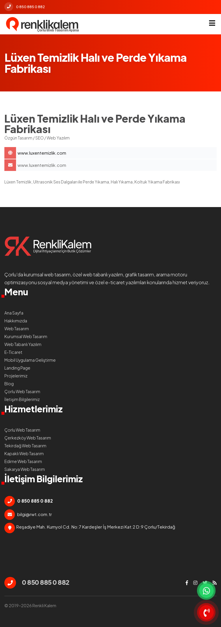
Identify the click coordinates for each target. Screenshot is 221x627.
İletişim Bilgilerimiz (22, 399)
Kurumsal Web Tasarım (25, 336)
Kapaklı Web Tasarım (24, 453)
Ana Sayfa (13, 312)
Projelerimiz (15, 375)
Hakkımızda (15, 320)
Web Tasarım (16, 328)
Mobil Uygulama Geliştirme (30, 360)
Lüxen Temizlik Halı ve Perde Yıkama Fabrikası (117, 153)
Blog (9, 383)
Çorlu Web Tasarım (22, 391)
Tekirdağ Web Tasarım (25, 445)
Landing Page (17, 367)
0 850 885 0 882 (24, 6)
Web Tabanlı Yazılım (22, 344)
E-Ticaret (13, 352)
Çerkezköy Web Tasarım (27, 437)
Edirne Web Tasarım (23, 461)
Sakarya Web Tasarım (24, 469)
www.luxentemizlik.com (41, 165)
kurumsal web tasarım (47, 274)
